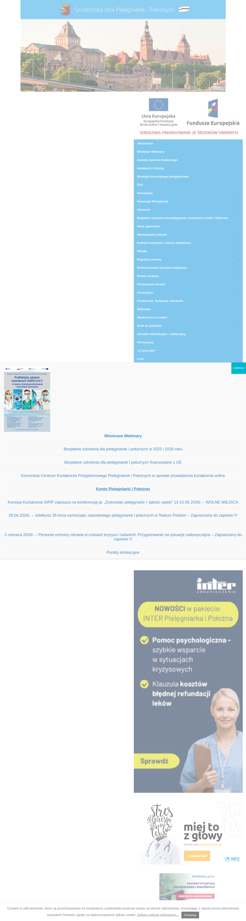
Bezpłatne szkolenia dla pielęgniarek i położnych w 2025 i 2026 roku (123, 449)
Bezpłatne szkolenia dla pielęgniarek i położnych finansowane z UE (122, 462)
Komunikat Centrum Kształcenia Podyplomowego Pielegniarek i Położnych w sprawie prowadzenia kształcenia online (123, 475)
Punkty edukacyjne (123, 552)
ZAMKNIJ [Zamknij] (238, 368)
